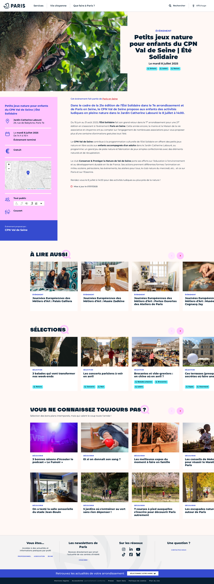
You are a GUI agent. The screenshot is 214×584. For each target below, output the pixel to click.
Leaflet (28, 188)
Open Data (121, 581)
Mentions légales (61, 581)
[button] (28, 173)
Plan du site (154, 581)
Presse (111, 581)
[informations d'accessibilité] (29, 203)
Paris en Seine (110, 98)
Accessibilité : (88, 581)
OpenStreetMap (41, 188)
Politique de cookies (137, 581)
